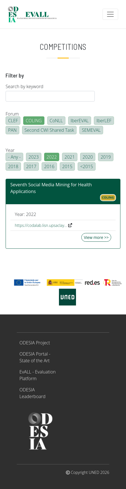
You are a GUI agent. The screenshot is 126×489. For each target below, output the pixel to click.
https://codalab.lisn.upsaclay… (41, 225)
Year (10, 150)
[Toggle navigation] (110, 14)
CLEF (13, 120)
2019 (106, 157)
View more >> (96, 237)
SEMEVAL (91, 130)
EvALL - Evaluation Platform (38, 375)
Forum (12, 114)
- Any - (14, 157)
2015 (67, 166)
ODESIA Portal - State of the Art (35, 357)
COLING (34, 120)
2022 (52, 157)
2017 (31, 166)
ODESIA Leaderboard (33, 393)
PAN (12, 130)
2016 (49, 166)
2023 (33, 157)
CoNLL (56, 120)
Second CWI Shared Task (49, 130)
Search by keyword (24, 86)
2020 (88, 157)
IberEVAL (80, 120)
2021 (70, 157)
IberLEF (103, 120)
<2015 (86, 166)
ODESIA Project (35, 343)
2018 (13, 166)
